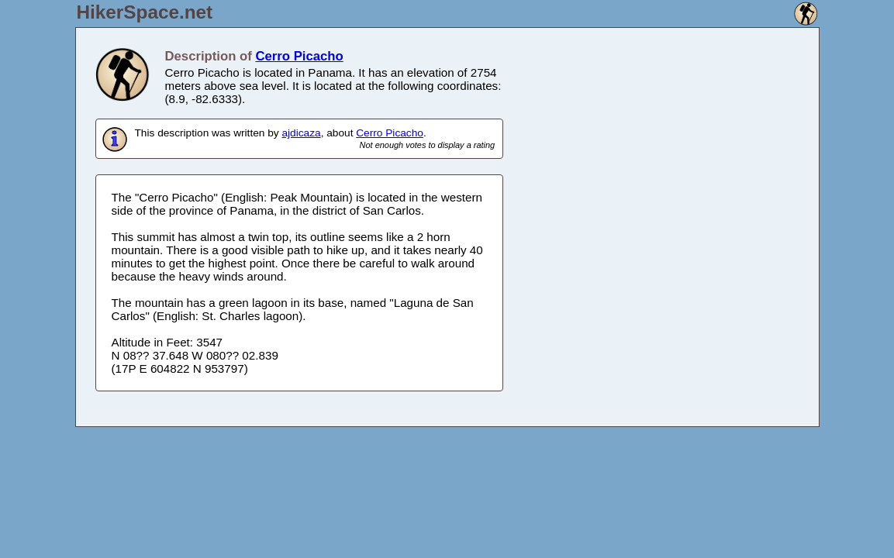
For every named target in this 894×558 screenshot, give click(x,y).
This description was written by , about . (315, 138)
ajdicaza (300, 133)
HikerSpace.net (145, 12)
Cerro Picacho (299, 56)
